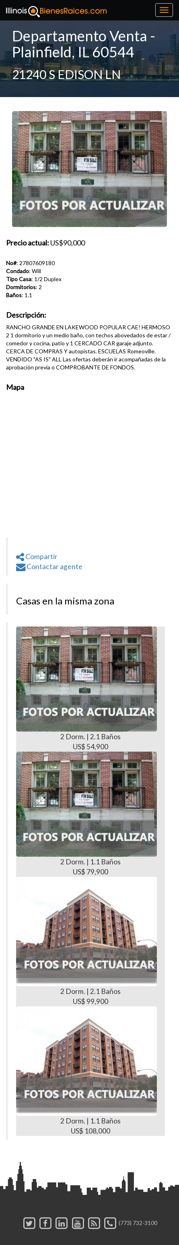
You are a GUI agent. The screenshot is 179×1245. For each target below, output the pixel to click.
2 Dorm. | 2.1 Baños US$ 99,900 (86, 941)
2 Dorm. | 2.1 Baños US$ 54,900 (86, 689)
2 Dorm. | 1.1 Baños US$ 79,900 (86, 814)
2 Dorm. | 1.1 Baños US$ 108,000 (86, 1070)
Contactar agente (49, 566)
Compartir (37, 556)
